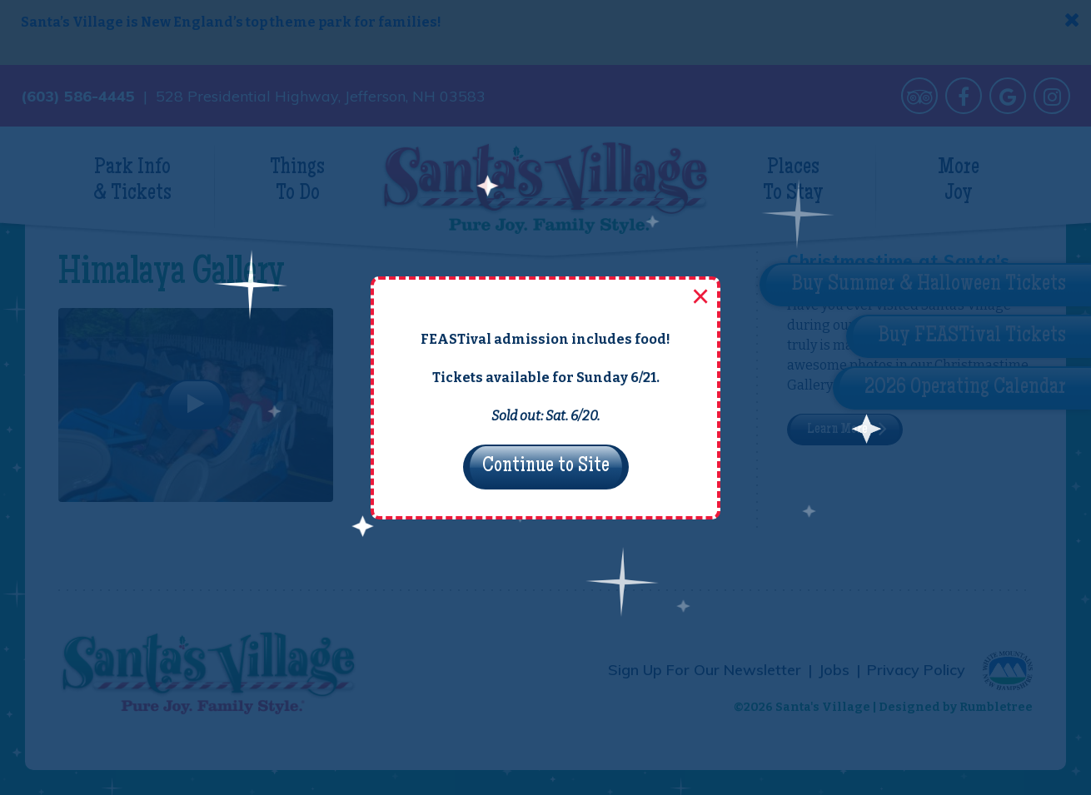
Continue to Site (546, 467)
